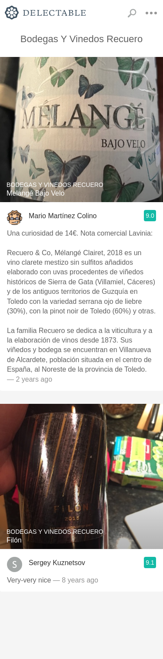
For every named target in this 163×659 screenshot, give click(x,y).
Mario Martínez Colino (63, 216)
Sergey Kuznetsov (57, 562)
